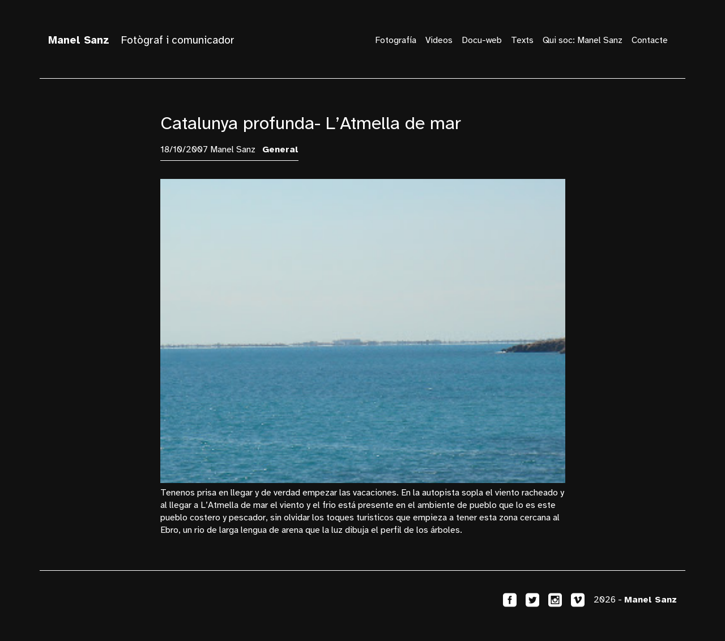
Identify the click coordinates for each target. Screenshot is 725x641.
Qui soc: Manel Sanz (582, 40)
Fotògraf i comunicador (141, 40)
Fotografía (395, 40)
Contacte (650, 40)
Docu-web (482, 40)
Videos (439, 40)
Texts (522, 40)
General (280, 149)
